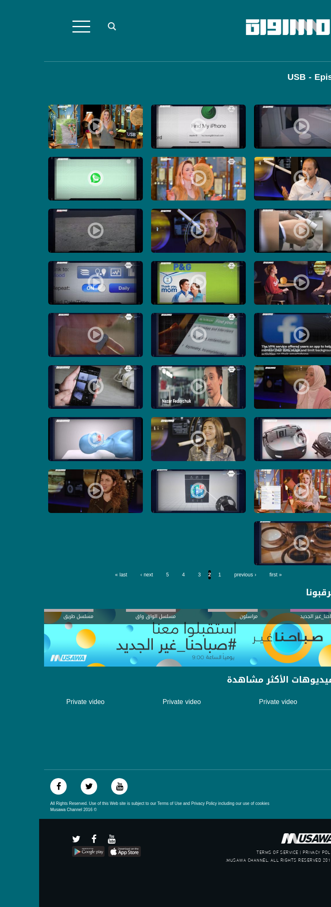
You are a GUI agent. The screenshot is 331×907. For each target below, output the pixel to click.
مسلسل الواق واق (116, 616)
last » (82, 574)
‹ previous (206, 574)
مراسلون (209, 616)
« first (236, 574)
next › (107, 574)
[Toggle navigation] (42, 26)
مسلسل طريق (39, 616)
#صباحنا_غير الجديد (281, 616)
